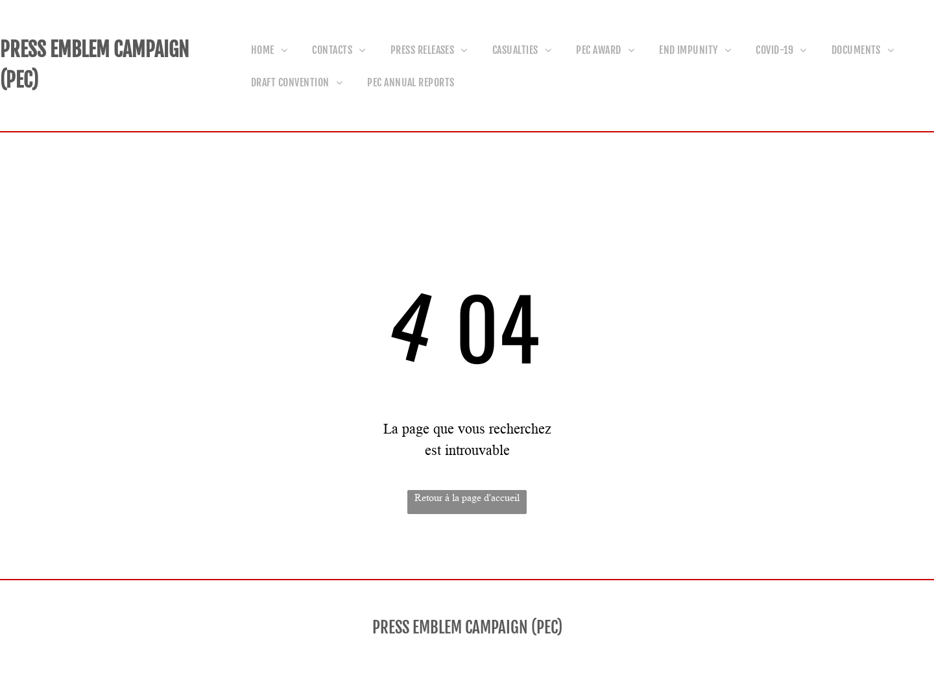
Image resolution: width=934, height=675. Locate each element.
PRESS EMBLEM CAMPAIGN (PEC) (467, 627)
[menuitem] (273, 49)
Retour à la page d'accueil (467, 497)
